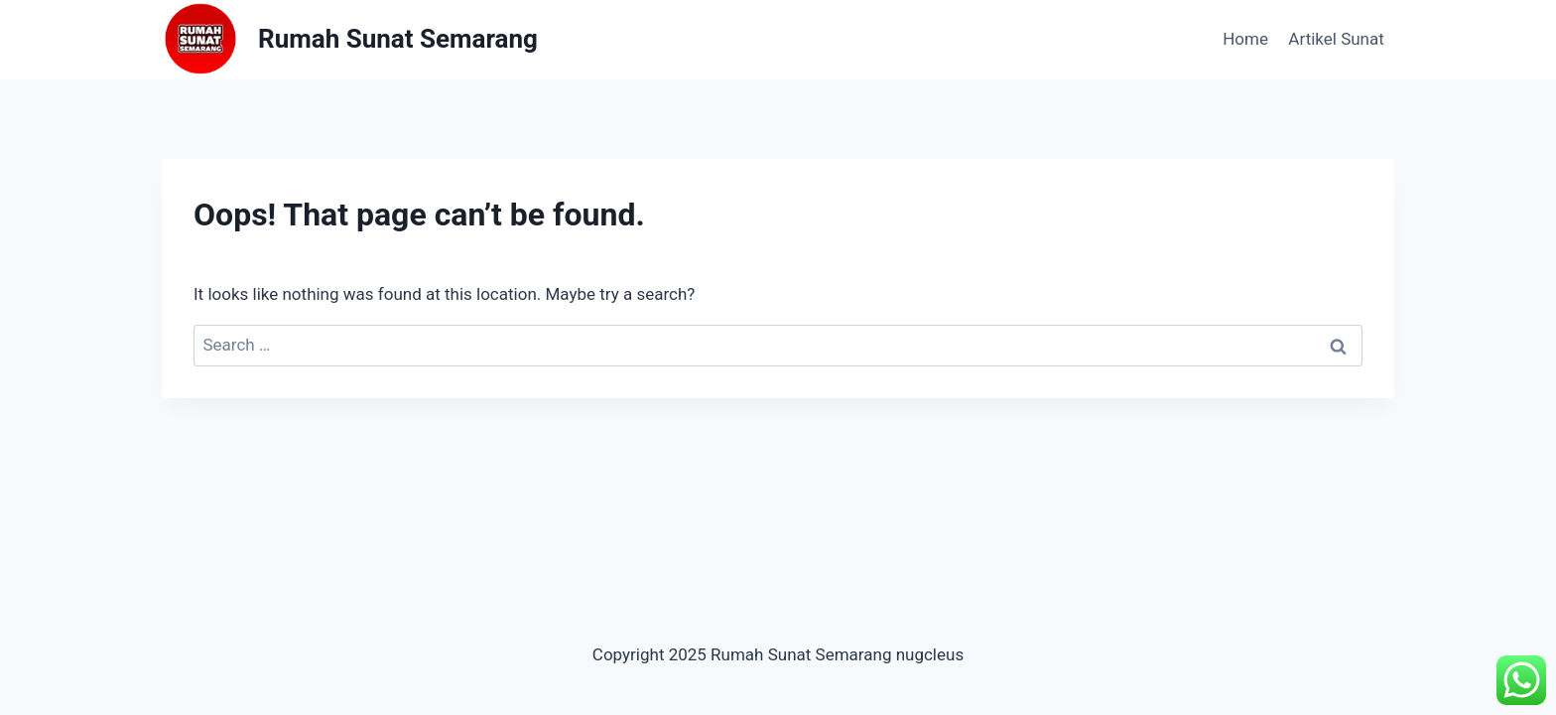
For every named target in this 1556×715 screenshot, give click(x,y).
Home (1245, 39)
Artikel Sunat (1335, 39)
